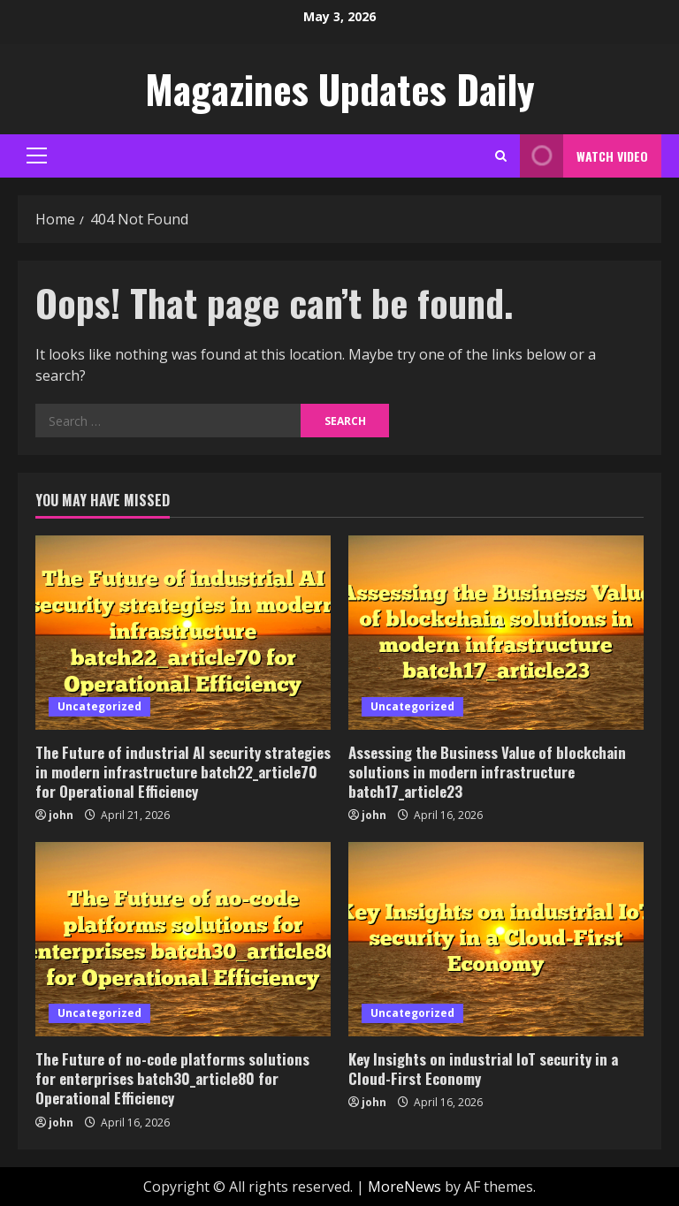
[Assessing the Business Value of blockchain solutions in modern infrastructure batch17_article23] (496, 632)
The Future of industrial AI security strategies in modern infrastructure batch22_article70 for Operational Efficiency (183, 771)
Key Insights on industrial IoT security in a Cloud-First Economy (483, 1068)
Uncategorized (99, 706)
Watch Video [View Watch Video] (584, 156)
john (61, 815)
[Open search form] (501, 156)
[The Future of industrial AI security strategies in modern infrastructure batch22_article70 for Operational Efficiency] (183, 632)
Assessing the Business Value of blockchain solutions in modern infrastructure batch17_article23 (487, 771)
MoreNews (404, 1186)
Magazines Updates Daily (340, 89)
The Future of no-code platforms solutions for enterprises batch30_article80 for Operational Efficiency (172, 1078)
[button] (37, 155)
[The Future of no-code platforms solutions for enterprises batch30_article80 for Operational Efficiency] (183, 939)
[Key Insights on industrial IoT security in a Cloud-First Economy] (496, 939)
